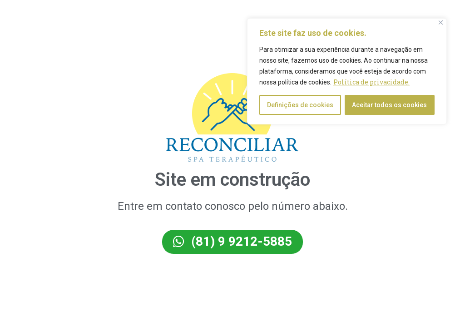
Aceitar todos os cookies (389, 105)
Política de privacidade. (371, 82)
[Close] (441, 22)
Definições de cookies (300, 105)
